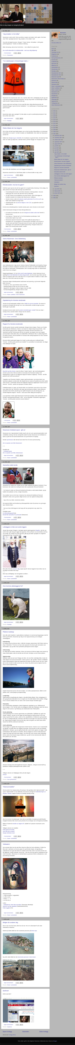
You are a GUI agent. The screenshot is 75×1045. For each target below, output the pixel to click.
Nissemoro (54, 80)
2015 (54, 117)
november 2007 (58, 137)
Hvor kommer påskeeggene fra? (13, 586)
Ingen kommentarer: (9, 118)
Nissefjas (9, 120)
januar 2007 (57, 193)
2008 (54, 131)
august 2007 (57, 143)
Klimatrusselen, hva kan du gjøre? (13, 185)
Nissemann (63, 32)
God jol (4, 774)
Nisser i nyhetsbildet (12, 177)
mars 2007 (57, 188)
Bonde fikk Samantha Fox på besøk (12, 514)
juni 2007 (56, 148)
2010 (54, 127)
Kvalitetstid (54, 61)
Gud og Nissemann (11, 779)
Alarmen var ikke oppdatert (10, 906)
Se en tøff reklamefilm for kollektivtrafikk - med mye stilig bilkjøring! (20, 50)
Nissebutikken (55, 67)
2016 (54, 115)
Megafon (37, 530)
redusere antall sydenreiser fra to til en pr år (30, 199)
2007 (54, 133)
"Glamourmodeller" (9, 787)
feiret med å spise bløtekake (25, 273)
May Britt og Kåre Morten (9, 371)
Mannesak (54, 63)
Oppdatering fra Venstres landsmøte (14, 300)
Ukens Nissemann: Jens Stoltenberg (14, 238)
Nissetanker (10, 55)
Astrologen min (55, 52)
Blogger (55, 1041)
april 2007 (56, 152)
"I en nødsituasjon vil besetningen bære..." (16, 61)
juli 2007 (56, 145)
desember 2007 (58, 135)
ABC (53, 50)
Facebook (54, 56)
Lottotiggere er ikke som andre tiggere (14, 527)
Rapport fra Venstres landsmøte (13, 324)
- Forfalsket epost (7, 451)
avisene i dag (16, 568)
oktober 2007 (57, 139)
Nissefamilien (55, 69)
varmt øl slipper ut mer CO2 (24, 202)
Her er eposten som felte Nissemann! (12, 443)
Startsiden (25, 1031)
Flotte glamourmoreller (8, 829)
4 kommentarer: (8, 777)
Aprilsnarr (6, 991)
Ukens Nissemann (20, 294)
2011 (54, 125)
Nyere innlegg (7, 1031)
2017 (54, 113)
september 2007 (58, 141)
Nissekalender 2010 (56, 74)
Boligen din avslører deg (10, 922)
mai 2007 (56, 150)
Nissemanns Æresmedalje (58, 78)
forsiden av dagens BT (18, 823)
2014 (54, 119)
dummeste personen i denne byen (27, 957)
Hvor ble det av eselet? (9, 831)
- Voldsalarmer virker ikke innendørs (12, 904)
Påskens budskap (8, 632)
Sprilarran (9, 1026)
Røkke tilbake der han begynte (12, 128)
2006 (54, 195)
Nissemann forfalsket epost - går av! (14, 430)
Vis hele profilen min (56, 42)
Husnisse (54, 59)
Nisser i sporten (55, 90)
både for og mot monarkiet (31, 303)
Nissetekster (54, 93)
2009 (54, 129)
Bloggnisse (54, 54)
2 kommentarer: (8, 53)
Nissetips (54, 95)
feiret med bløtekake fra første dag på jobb (18, 275)
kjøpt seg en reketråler (16, 138)
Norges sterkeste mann (9, 833)
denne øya (34, 930)
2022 (54, 110)
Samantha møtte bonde (10, 465)
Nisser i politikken (11, 294)
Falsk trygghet (6, 908)
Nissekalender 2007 (56, 73)
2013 (54, 121)
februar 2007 (57, 191)
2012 (54, 123)
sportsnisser (10, 439)
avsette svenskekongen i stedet (27, 310)
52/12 (53, 48)
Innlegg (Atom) (12, 1034)
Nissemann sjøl (55, 76)
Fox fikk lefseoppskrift (8, 513)
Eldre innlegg (43, 1031)
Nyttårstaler (54, 97)
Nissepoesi (54, 84)
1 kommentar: (7, 420)
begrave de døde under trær (32, 212)
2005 (54, 197)
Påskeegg (54, 99)
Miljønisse (54, 65)
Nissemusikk (55, 82)
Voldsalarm (6, 844)
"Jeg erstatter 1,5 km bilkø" (11, 34)
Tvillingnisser (55, 103)
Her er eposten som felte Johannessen (13, 452)
